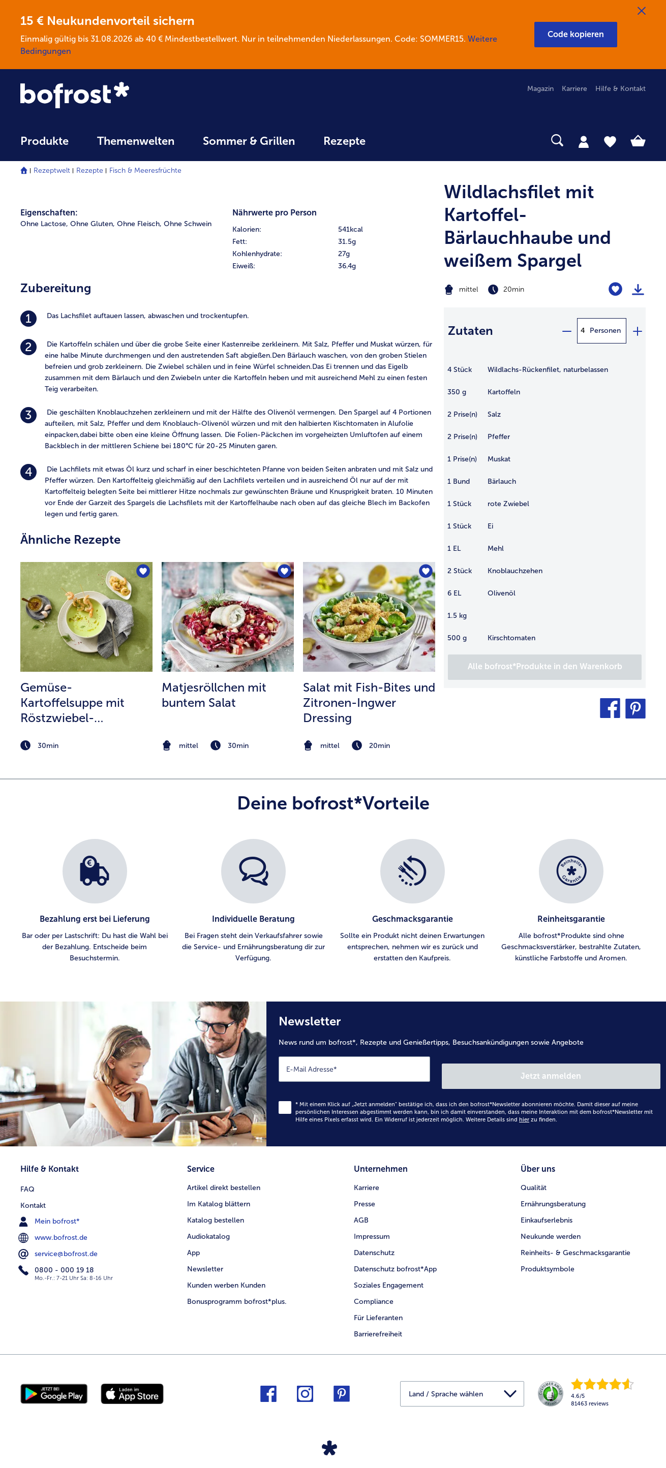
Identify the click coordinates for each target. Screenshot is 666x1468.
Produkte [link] (44, 141)
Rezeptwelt (52, 170)
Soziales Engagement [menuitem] (388, 1274)
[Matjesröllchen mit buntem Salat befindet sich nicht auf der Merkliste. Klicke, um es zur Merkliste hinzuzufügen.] (283, 573)
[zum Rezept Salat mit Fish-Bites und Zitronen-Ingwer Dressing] (369, 617)
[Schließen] (642, 11)
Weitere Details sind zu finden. (511, 1112)
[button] (575, 34)
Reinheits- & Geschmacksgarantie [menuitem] (575, 1242)
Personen (605, 330)
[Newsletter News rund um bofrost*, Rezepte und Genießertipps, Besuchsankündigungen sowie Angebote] (466, 1070)
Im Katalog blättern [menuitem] (218, 1193)
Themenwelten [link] (135, 141)
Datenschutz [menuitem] (374, 1242)
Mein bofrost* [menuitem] (50, 1209)
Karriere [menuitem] (574, 88)
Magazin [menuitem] (540, 88)
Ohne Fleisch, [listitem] (139, 224)
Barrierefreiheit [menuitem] (378, 1323)
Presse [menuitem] (364, 1193)
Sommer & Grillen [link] (249, 141)
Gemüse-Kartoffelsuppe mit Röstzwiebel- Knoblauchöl (72, 703)
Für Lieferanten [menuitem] (378, 1307)
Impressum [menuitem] (372, 1226)
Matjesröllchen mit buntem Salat (214, 695)
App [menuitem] (193, 1242)
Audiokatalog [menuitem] (208, 1226)
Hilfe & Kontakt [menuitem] (620, 88)
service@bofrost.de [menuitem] (59, 1242)
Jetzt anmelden (617, 1069)
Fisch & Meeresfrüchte (145, 170)
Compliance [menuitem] (373, 1291)
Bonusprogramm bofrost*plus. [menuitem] (237, 1291)
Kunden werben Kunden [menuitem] (226, 1274)
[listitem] (227, 318)
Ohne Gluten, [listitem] (92, 224)
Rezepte (89, 170)
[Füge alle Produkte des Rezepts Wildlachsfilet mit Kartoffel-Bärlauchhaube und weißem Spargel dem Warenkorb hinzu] (545, 667)
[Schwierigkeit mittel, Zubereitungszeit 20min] (509, 289)
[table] (545, 509)
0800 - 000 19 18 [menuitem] (57, 1258)
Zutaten (470, 330)
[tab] (584, 141)
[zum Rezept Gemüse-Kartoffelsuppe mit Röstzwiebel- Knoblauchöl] (86, 617)
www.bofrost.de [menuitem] (53, 1226)
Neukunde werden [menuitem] (551, 1226)
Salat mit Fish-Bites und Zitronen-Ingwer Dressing (369, 702)
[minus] (566, 330)
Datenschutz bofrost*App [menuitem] (395, 1258)
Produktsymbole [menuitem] (547, 1258)
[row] (333, 230)
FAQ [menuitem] (27, 1177)
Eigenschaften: (49, 212)
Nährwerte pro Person (274, 212)
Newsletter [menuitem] (205, 1258)
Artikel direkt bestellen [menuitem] (223, 1177)
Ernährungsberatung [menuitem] (553, 1193)
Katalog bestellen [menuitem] (215, 1209)
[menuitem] (44, 146)
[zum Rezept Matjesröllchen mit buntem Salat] (227, 617)
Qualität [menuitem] (534, 1177)
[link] (114, 96)
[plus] (637, 330)
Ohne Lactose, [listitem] (44, 224)
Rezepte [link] (344, 141)
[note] (86, 746)
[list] (333, 901)
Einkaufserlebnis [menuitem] (546, 1209)
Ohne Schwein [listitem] (187, 224)
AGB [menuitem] (361, 1209)
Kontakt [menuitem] (33, 1193)
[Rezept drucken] (638, 289)
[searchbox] (401, 140)
